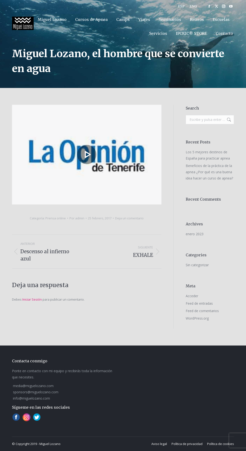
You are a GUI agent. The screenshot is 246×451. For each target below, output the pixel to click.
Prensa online (55, 218)
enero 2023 (194, 234)
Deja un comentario (129, 218)
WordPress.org (197, 318)
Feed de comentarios (202, 311)
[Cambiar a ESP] (181, 6)
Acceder (192, 296)
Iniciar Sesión (32, 299)
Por (76, 218)
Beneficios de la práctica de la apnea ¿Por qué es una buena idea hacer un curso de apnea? (209, 171)
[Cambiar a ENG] (193, 6)
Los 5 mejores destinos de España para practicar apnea (208, 155)
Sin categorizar (197, 265)
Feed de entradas (199, 303)
